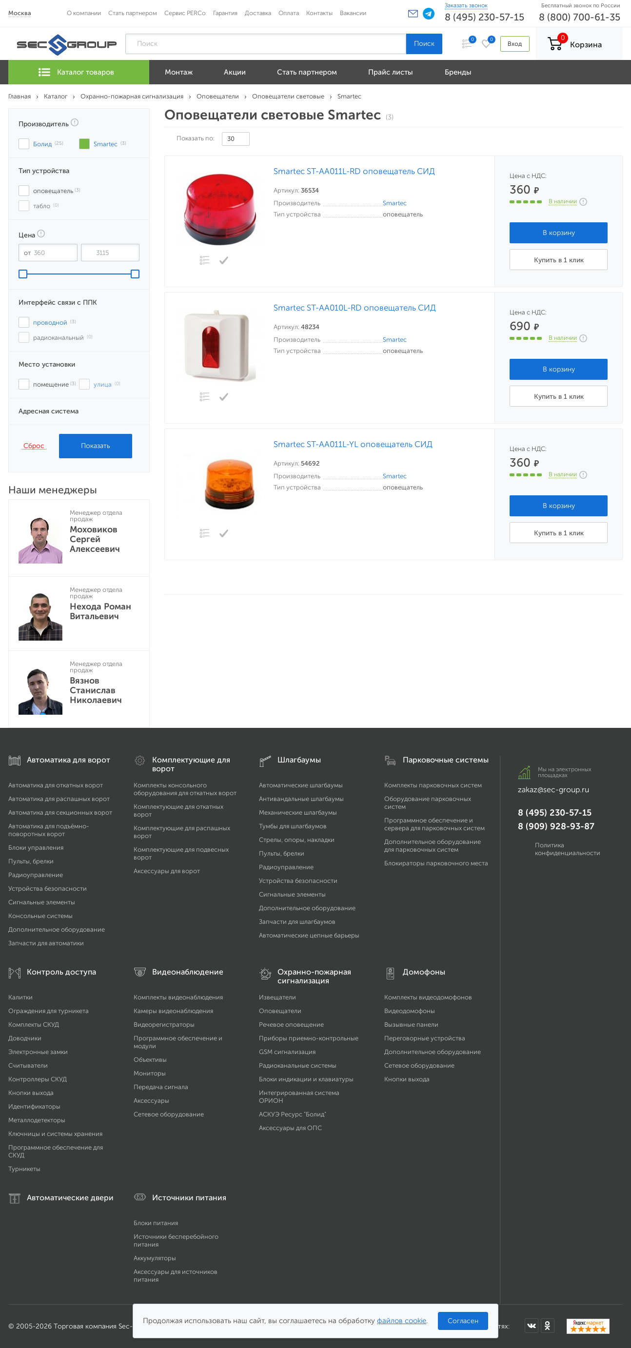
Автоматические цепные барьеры (309, 935)
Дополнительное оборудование (56, 929)
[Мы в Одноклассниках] (547, 1325)
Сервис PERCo (185, 13)
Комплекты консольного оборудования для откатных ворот (185, 789)
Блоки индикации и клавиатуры (306, 1079)
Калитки (20, 997)
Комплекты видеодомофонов (428, 997)
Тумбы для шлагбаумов (293, 826)
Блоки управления (35, 847)
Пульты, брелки (31, 861)
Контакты (319, 13)
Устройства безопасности (47, 888)
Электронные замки (38, 1051)
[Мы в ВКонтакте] (531, 1325)
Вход (515, 43)
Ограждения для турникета (48, 1011)
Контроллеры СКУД (37, 1079)
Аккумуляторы (155, 1258)
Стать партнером (132, 13)
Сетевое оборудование (169, 1114)
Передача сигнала (161, 1087)
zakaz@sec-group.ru (553, 789)
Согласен (463, 1321)
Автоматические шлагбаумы (301, 785)
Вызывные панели (411, 1024)
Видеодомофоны (409, 1011)
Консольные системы (40, 915)
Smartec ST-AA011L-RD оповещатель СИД (354, 171)
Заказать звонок (466, 5)
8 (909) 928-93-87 (556, 826)
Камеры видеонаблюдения (173, 1011)
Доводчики (24, 1038)
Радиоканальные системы (297, 1065)
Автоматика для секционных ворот (60, 812)
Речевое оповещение (291, 1024)
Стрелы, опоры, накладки (297, 839)
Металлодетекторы (36, 1120)
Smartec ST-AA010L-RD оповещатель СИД (355, 308)
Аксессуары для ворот (167, 871)
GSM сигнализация (287, 1051)
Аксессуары (151, 1100)
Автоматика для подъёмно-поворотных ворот (48, 830)
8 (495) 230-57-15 (484, 17)
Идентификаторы (34, 1106)
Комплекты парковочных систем (433, 785)
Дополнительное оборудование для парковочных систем (432, 845)
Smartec (395, 203)
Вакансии (353, 13)
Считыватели (28, 1065)
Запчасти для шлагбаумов (297, 921)
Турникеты (24, 1168)
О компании (84, 13)
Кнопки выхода (31, 1092)
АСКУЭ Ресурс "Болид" (292, 1114)
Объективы (150, 1059)
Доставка (258, 13)
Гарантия (225, 13)
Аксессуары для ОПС (290, 1128)
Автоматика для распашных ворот (59, 798)
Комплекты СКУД (33, 1024)
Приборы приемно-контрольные (308, 1038)
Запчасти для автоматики (46, 943)
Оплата (288, 13)
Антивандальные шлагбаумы (301, 798)
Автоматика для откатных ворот (55, 785)
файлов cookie (401, 1320)
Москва (19, 13)
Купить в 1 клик (559, 260)
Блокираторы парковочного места (436, 863)
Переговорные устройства (424, 1038)
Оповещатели (280, 1011)
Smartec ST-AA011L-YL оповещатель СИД (353, 444)
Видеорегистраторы (164, 1024)
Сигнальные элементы (41, 902)
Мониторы (150, 1073)
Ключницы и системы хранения (55, 1133)
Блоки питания (156, 1223)
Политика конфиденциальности (567, 849)
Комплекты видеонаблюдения (178, 997)
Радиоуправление (35, 875)
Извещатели (277, 997)
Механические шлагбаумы (298, 812)
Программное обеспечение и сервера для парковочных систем (434, 824)
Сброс (33, 445)
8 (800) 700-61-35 (579, 17)
